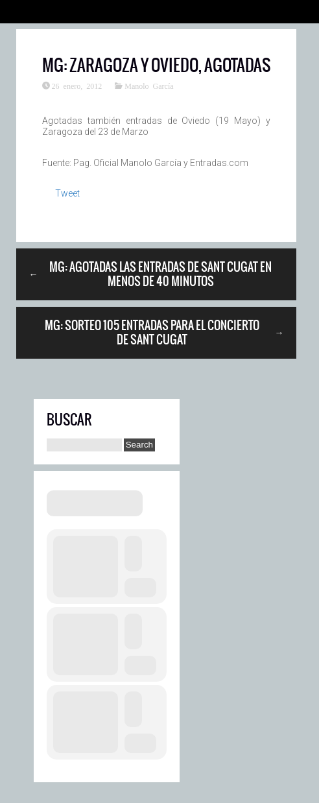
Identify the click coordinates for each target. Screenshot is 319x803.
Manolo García (148, 86)
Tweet (67, 193)
